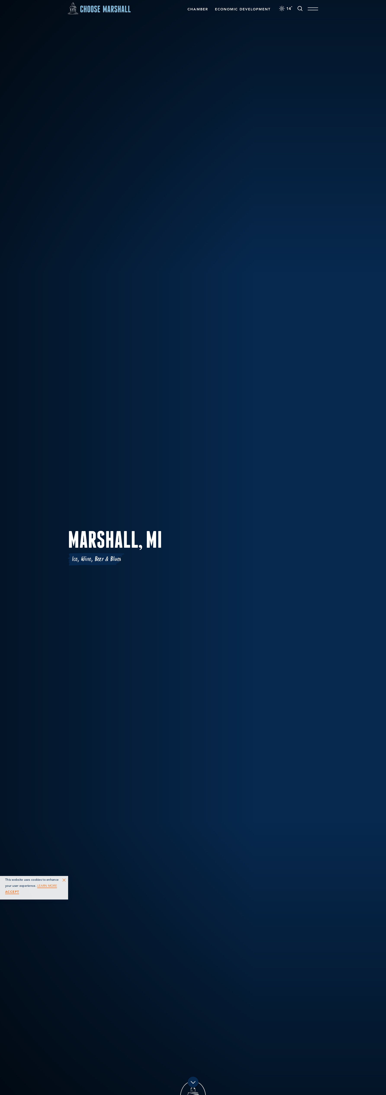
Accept (12, 892)
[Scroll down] (193, 1082)
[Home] (99, 8)
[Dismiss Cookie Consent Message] (64, 880)
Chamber (197, 8)
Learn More (47, 886)
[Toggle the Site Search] (300, 7)
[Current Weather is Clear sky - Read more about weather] (285, 8)
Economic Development (243, 8)
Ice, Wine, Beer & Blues (96, 559)
